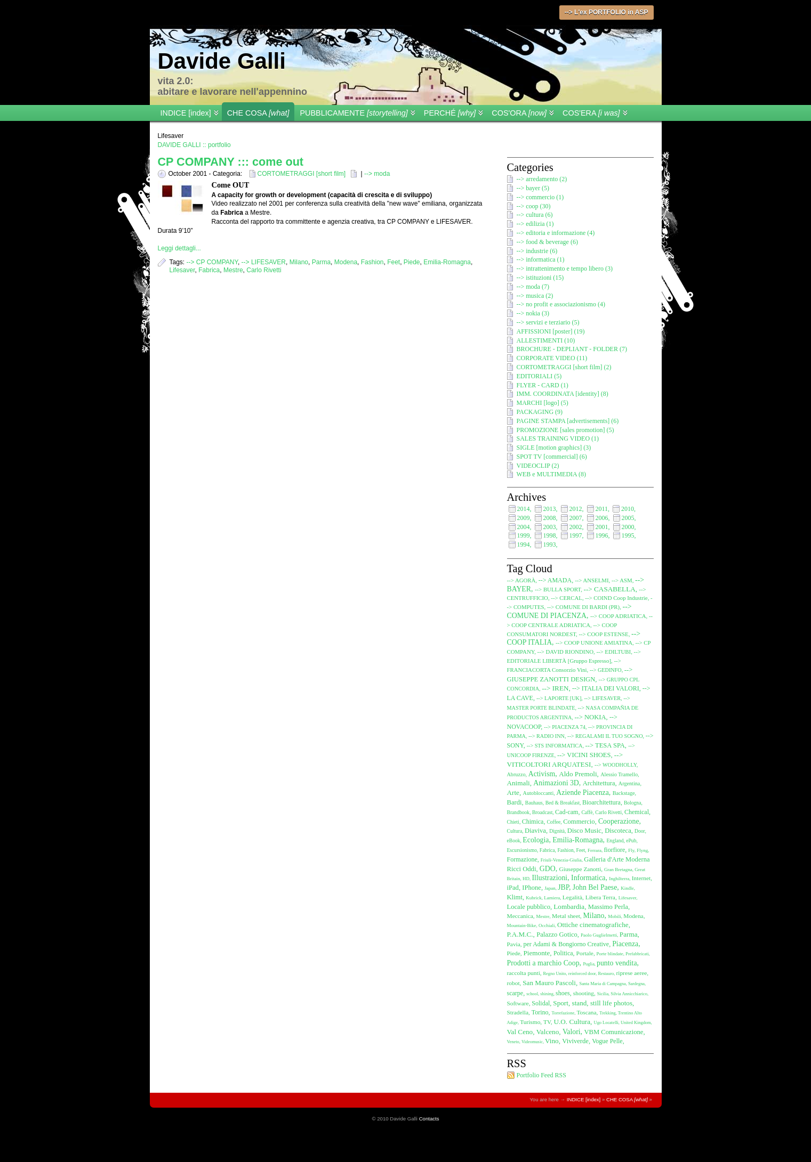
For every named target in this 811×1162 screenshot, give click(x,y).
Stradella (518, 1012)
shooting (583, 993)
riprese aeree (631, 973)
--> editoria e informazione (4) (556, 233)
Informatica (588, 878)
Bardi (514, 802)
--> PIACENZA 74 (564, 727)
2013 (549, 509)
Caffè (586, 812)
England (614, 840)
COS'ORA (519, 113)
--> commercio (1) (540, 197)
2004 (523, 527)
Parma (321, 262)
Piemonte (537, 953)
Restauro (606, 973)
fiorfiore (614, 850)
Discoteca (618, 830)
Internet (641, 878)
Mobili (614, 916)
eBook (513, 840)
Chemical (636, 812)
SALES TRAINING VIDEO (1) (558, 438)
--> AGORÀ (521, 580)
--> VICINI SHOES (584, 755)
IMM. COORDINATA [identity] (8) (562, 393)
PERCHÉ (450, 113)
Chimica (533, 821)
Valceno (547, 1032)
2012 (575, 509)
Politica (563, 953)
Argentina (629, 783)
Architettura (599, 783)
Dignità (557, 831)
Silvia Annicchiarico (629, 994)
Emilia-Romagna (447, 262)
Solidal (541, 1003)
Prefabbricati (636, 954)
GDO (548, 869)
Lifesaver (182, 270)
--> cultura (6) (535, 214)
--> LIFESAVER (264, 262)
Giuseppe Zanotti (580, 869)
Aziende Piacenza (582, 793)
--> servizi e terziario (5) (548, 322)
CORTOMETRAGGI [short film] (302, 173)
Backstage (624, 793)
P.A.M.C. (520, 934)
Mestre (233, 270)
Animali (518, 783)
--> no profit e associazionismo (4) (561, 304)
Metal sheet (566, 916)
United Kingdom (636, 1022)
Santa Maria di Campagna (602, 983)
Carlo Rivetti (263, 270)
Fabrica (209, 270)
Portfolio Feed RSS (541, 1075)
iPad (513, 887)
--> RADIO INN (546, 736)
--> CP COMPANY (212, 262)
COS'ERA (591, 113)
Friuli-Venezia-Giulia (561, 860)
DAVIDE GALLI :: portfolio (194, 145)
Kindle (627, 888)
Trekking (607, 1013)
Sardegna (636, 983)
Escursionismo (522, 850)
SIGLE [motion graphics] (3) (554, 447)
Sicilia (602, 994)
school (532, 994)
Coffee (553, 822)
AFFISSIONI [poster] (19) (551, 331)
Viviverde (575, 1041)
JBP (563, 887)
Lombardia (568, 907)
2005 (628, 518)
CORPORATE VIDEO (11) (552, 358)
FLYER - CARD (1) (542, 385)
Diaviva (535, 830)
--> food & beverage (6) (547, 242)
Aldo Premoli (578, 774)
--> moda (377, 173)
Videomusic (532, 1041)
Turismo (530, 1022)
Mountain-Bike (521, 925)
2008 (549, 518)
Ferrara (594, 850)
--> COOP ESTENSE (603, 634)
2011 (602, 509)
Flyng (642, 850)
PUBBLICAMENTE (353, 113)
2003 (549, 527)
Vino (552, 1041)
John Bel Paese (595, 887)
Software (518, 1003)
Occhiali (547, 925)
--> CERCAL (566, 598)
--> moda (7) (533, 286)
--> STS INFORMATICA (555, 746)
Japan (550, 888)
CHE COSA (258, 113)
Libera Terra (600, 897)
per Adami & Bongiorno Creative (566, 944)
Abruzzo (516, 774)
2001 (602, 527)
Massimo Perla (608, 907)
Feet (393, 262)
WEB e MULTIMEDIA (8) (552, 474)
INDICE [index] (185, 113)
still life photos (611, 1003)
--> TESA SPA (605, 745)
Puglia (588, 964)
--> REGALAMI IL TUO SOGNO (605, 736)
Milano (299, 262)
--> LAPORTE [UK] (558, 698)
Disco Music (584, 830)
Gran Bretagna (618, 869)
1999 (523, 535)
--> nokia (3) (533, 313)
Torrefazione (563, 1013)
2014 (523, 509)
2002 (575, 527)
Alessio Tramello (619, 774)
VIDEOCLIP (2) (538, 465)
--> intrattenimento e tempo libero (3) (565, 268)
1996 (602, 535)
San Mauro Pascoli (549, 983)
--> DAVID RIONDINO (565, 651)
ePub (631, 840)
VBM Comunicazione (614, 1032)
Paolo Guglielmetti (599, 935)
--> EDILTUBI (613, 651)
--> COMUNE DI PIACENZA (569, 611)
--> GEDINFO (606, 670)
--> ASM (622, 580)
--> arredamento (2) (542, 179)
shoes (563, 993)
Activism (542, 774)
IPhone (531, 887)
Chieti (513, 822)
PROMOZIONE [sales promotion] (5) (565, 430)
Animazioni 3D (556, 783)
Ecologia (536, 840)
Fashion (372, 262)
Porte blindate (610, 953)
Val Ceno (520, 1032)
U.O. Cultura (571, 1022)
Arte (513, 793)
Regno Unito (554, 973)
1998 (549, 535)
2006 (602, 518)
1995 (628, 535)
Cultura (515, 831)
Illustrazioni (550, 878)
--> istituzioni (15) (540, 277)
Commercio (579, 821)
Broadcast (542, 812)
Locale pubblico (528, 907)
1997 (575, 535)
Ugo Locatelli (606, 1022)
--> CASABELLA (610, 589)
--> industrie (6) (537, 251)
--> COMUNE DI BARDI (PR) (583, 607)
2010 (627, 509)
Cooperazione (618, 821)
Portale (584, 953)
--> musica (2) (535, 295)
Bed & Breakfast (562, 803)
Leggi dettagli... (179, 248)
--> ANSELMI (591, 580)
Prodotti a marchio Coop (543, 963)
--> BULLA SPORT (558, 589)
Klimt (515, 897)
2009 (523, 518)
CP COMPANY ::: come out (231, 161)
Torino (540, 1012)
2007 (575, 518)
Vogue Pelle (607, 1041)
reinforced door (582, 973)
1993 (549, 544)
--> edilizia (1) (535, 223)
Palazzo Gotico (556, 934)
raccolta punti (523, 973)
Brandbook (518, 812)
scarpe (515, 993)
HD (526, 878)
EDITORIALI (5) (539, 376)
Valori (572, 1032)
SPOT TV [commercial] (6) (552, 456)
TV (547, 1022)
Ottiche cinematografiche (593, 925)
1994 (523, 544)
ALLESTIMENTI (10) (546, 340)
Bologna (632, 803)
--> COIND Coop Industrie (616, 598)
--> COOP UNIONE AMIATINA (594, 642)
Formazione (522, 859)
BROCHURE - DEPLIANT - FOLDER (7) (572, 349)
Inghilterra (619, 878)
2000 (628, 527)
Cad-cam (566, 812)
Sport (560, 1003)
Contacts (429, 1119)
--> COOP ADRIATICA (618, 616)
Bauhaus (534, 803)
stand (579, 1003)
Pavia (513, 944)
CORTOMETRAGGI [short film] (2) (564, 367)
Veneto (513, 1041)
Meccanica (520, 916)
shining (546, 994)
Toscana (586, 1012)
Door (640, 831)
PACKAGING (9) (540, 412)
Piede (412, 262)
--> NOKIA (590, 717)
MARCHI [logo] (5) (542, 403)
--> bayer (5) (533, 188)
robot (513, 983)
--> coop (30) (534, 206)
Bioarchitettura (601, 802)
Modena (345, 262)
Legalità (572, 897)
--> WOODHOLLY (616, 765)
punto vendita (617, 963)
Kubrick (534, 897)
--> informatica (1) (541, 259)
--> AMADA (555, 580)
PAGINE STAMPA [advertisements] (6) (568, 421)
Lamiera (552, 897)
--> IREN (555, 688)
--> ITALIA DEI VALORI (605, 688)
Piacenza (625, 944)
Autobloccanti (538, 793)
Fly (631, 850)
